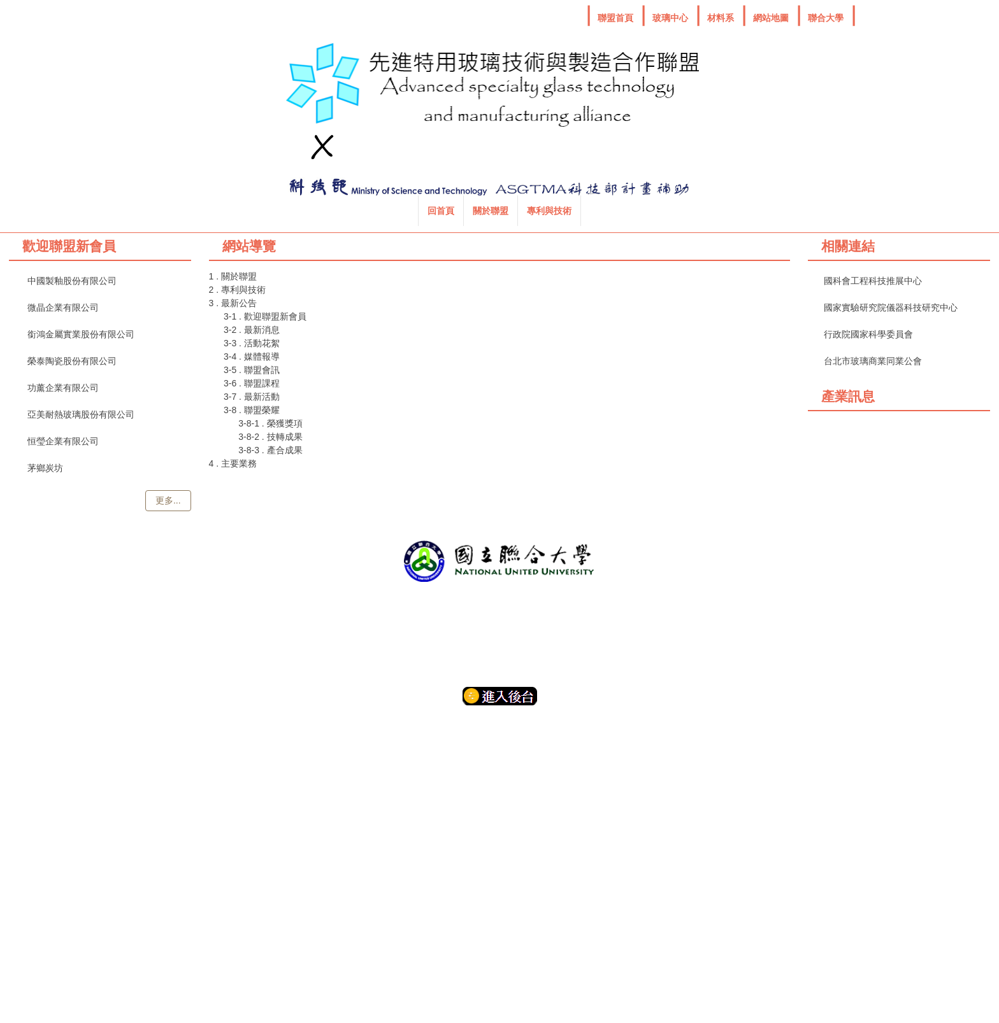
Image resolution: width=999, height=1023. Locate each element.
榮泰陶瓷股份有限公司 (72, 361)
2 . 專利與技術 (237, 290)
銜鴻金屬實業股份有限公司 (80, 334)
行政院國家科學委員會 (868, 334)
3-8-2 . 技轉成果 (270, 437)
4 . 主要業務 (233, 463)
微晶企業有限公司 (63, 307)
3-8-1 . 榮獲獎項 (270, 423)
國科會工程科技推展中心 (873, 281)
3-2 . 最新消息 (252, 330)
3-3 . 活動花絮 (252, 343)
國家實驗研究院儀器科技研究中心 (891, 307)
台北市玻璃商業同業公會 (873, 361)
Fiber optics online (848, 454)
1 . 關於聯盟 (233, 276)
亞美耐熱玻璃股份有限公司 (80, 414)
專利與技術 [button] (453, 211)
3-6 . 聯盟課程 (252, 383)
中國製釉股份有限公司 (72, 281)
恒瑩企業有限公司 (63, 441)
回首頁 (345, 211)
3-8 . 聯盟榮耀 (252, 410)
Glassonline (928, 457)
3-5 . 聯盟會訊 (252, 370)
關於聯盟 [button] (395, 211)
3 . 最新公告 (233, 303)
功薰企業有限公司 (63, 388)
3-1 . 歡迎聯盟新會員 (265, 316)
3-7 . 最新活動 (252, 397)
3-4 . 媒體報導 (252, 356)
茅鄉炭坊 (45, 468)
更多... (168, 500)
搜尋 (649, 213)
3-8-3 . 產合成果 (270, 450)
